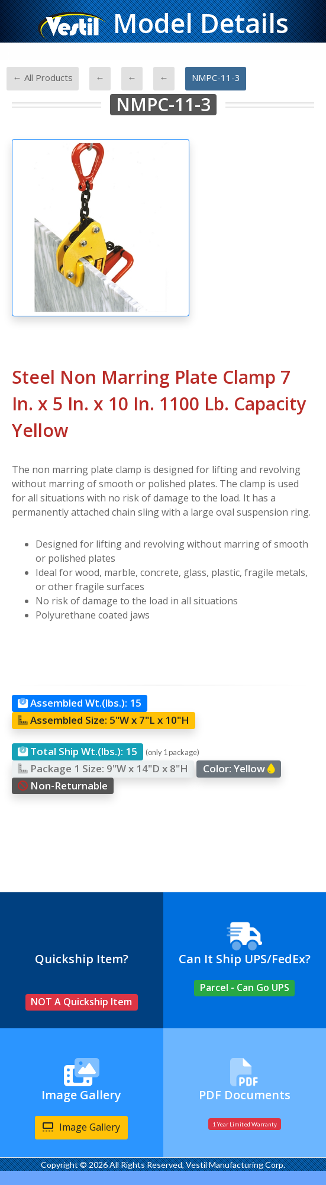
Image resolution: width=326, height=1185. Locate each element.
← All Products (43, 77)
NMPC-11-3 (216, 77)
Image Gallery (81, 1127)
